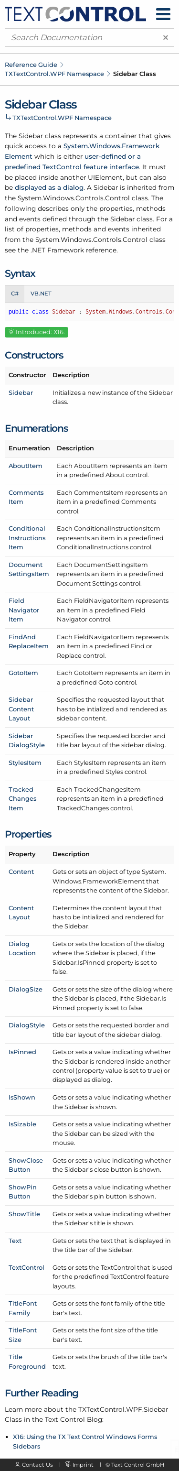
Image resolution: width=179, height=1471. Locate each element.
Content (21, 871)
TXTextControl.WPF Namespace (54, 73)
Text (15, 1240)
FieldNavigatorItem (24, 610)
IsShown (22, 1097)
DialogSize (25, 989)
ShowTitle (24, 1214)
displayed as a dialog (49, 187)
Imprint (83, 1464)
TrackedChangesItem (22, 798)
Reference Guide (31, 64)
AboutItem (25, 465)
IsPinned (22, 1052)
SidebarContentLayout (21, 709)
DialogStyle (27, 1025)
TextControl (26, 1267)
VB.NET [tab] (41, 293)
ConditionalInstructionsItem (27, 537)
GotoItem (23, 672)
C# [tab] (15, 293)
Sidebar (21, 392)
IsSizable (22, 1124)
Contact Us (37, 1464)
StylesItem (25, 762)
